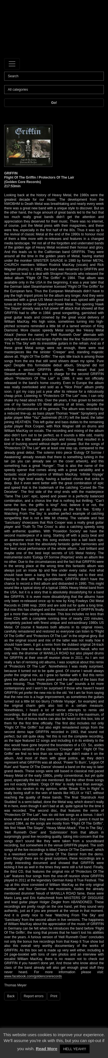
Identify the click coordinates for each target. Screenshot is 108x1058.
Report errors (34, 996)
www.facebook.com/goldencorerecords (33, 976)
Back (11, 996)
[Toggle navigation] (12, 63)
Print (53, 996)
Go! (54, 103)
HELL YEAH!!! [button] (74, 1049)
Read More (46, 1048)
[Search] (54, 76)
